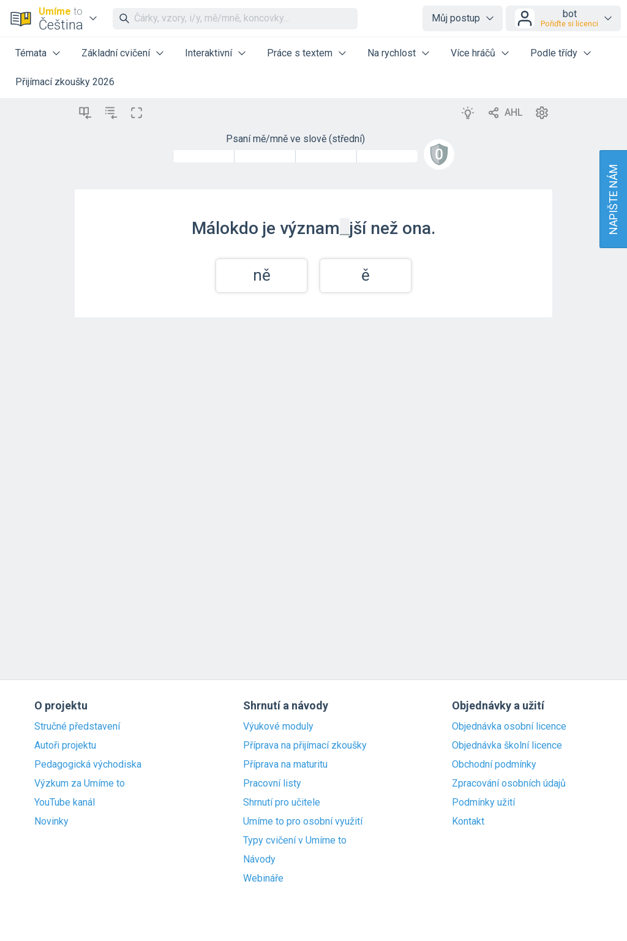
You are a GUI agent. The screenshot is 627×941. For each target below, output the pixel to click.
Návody (259, 859)
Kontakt (468, 821)
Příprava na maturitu (285, 764)
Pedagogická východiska (87, 764)
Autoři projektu (65, 745)
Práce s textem (299, 53)
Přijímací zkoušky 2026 (65, 82)
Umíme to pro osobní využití (302, 821)
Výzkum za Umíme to (79, 783)
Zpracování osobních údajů (509, 783)
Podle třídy (553, 53)
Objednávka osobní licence (509, 726)
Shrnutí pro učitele (281, 802)
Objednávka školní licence (507, 745)
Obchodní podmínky (494, 764)
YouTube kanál (64, 802)
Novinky (51, 821)
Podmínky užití (483, 802)
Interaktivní (208, 53)
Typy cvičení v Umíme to (295, 840)
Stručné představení (77, 726)
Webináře (263, 878)
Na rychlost (391, 53)
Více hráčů (473, 53)
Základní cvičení (115, 53)
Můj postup (456, 18)
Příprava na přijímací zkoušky (305, 745)
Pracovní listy (272, 783)
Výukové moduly (278, 726)
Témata (31, 53)
